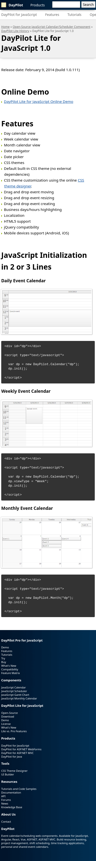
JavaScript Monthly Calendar (19, 698)
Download (7, 716)
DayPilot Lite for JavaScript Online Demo (38, 101)
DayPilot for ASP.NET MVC (17, 753)
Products (38, 5)
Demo (5, 647)
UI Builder (7, 774)
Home (5, 27)
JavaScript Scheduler (14, 691)
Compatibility (9, 669)
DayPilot (12, 4)
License (6, 724)
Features (52, 14)
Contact (6, 821)
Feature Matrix (10, 673)
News (4, 803)
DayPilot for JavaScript (19, 14)
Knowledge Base (11, 807)
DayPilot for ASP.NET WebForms (21, 749)
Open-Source (9, 713)
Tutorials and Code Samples (18, 789)
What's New (8, 665)
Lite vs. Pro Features (14, 731)
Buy (3, 662)
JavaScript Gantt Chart (15, 695)
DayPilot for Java (11, 756)
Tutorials (74, 14)
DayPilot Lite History (15, 31)
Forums (6, 800)
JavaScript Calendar (13, 687)
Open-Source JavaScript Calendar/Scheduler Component (52, 27)
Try (3, 658)
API (3, 796)
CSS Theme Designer (14, 771)
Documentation (11, 792)
